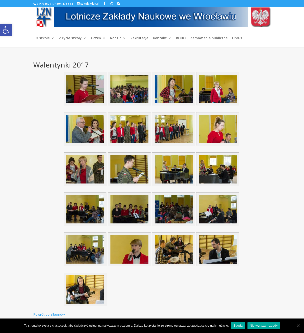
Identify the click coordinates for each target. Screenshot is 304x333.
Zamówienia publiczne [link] (209, 38)
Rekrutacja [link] (139, 38)
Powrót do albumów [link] (49, 314)
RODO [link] (181, 38)
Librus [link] (237, 38)
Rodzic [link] (115, 38)
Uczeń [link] (96, 38)
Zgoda (237, 325)
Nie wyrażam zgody (264, 325)
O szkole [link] (43, 38)
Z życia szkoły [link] (70, 38)
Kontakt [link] (160, 38)
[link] (6, 30)
